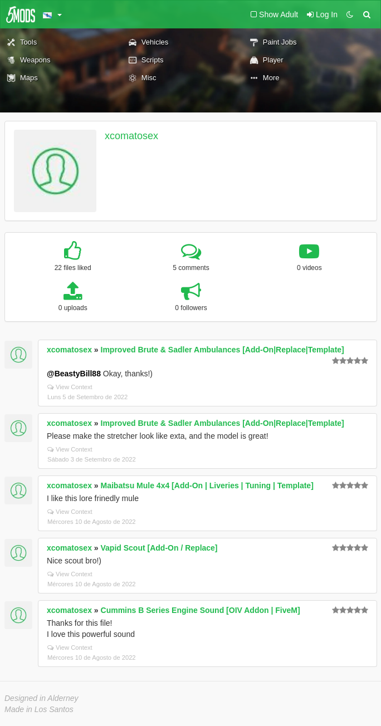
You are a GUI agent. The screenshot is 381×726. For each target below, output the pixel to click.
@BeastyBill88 (74, 373)
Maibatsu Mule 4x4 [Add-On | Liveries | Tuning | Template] (207, 485)
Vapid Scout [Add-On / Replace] (159, 547)
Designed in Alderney (41, 698)
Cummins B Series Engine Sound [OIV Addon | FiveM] (200, 610)
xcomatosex (131, 135)
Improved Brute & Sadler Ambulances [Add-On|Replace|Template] (222, 349)
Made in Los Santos (39, 709)
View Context (69, 387)
